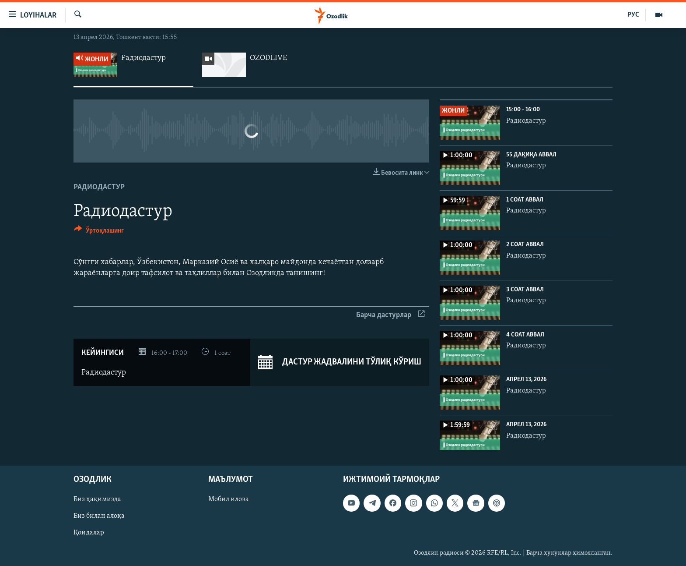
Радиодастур (99, 187)
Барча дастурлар (390, 315)
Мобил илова (228, 499)
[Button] (99, 232)
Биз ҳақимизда (97, 499)
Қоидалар (89, 533)
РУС (633, 14)
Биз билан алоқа (99, 516)
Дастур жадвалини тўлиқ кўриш (339, 362)
